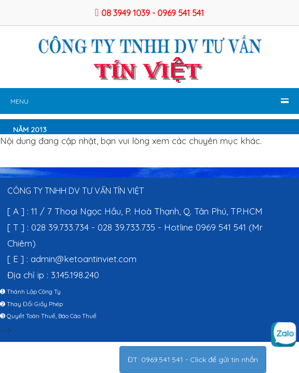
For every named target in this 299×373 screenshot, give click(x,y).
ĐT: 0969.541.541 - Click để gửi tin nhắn (193, 359)
